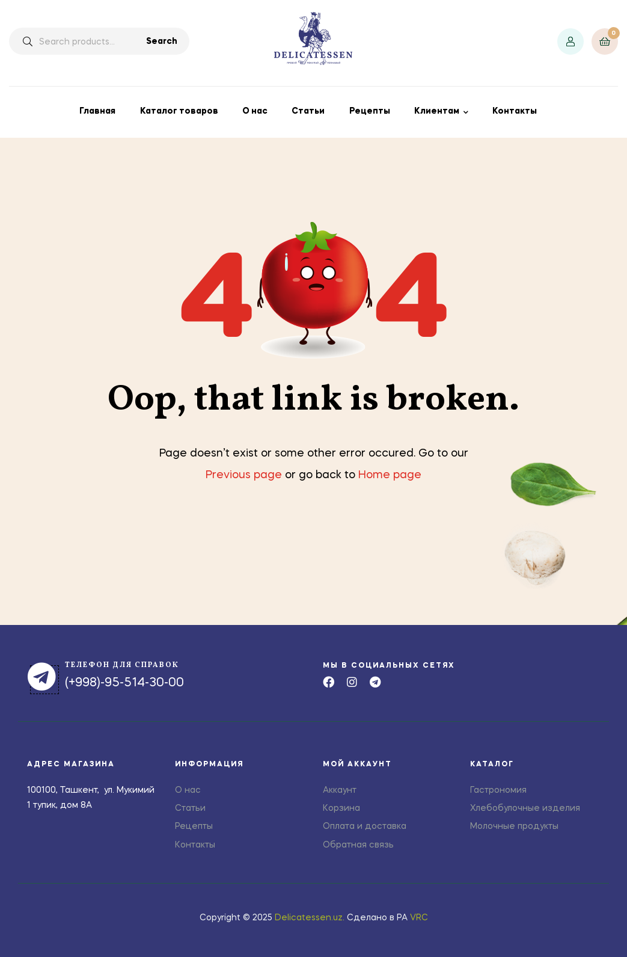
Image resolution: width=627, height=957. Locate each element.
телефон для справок (122, 665)
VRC (419, 918)
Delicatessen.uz (309, 918)
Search (161, 41)
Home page (389, 475)
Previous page (244, 475)
